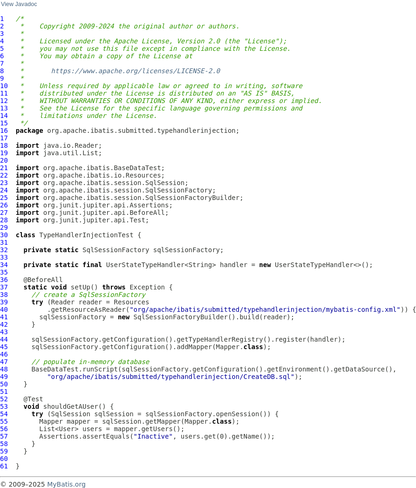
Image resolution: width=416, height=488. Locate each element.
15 (4, 123)
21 (4, 168)
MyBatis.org (66, 484)
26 (4, 205)
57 (4, 436)
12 (4, 100)
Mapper (51, 421)
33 (4, 257)
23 (4, 182)
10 (4, 85)
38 (4, 294)
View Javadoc (19, 4)
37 (4, 287)
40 (4, 309)
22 (4, 175)
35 (4, 272)
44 (4, 339)
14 (4, 115)
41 (4, 317)
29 (4, 227)
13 (4, 108)
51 (4, 391)
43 (4, 332)
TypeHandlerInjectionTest (86, 235)
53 (4, 406)
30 (4, 235)
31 (4, 242)
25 (4, 197)
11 (4, 93)
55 (4, 421)
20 (4, 160)
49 (4, 376)
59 (4, 451)
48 (4, 369)
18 (4, 145)
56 (4, 429)
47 (4, 361)
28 (4, 220)
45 (4, 347)
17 (4, 138)
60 (4, 458)
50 (4, 384)
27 (4, 212)
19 (4, 153)
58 (4, 443)
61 (4, 466)
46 (4, 354)
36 (4, 279)
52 (4, 399)
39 (4, 302)
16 (4, 130)
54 (4, 414)
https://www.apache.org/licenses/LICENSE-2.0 (135, 71)
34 (4, 264)
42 (4, 324)
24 (4, 190)
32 (4, 250)
